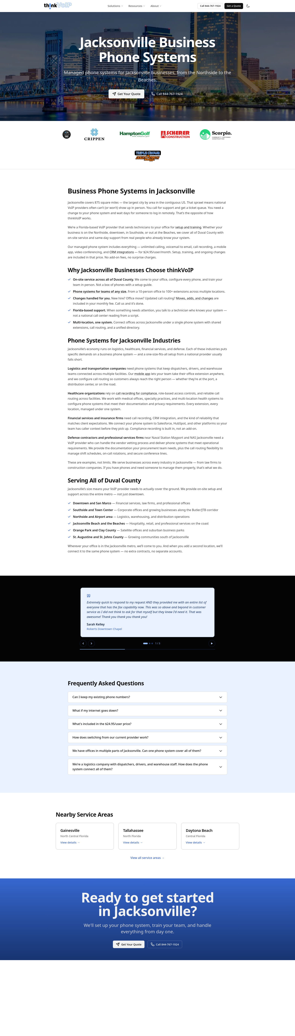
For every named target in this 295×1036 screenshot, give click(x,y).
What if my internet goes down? (147, 710)
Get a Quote (234, 6)
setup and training (188, 227)
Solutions (115, 6)
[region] (147, 618)
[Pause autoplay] (211, 643)
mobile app (142, 374)
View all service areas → (147, 858)
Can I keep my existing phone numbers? (147, 697)
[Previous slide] (83, 643)
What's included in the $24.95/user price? (147, 724)
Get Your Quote (126, 94)
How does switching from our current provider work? (147, 737)
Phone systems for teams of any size (99, 291)
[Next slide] (91, 643)
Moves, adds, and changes (194, 298)
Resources (136, 6)
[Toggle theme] (248, 6)
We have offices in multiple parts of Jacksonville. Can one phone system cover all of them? (147, 751)
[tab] (145, 643)
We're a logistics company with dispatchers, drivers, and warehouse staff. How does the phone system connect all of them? (147, 766)
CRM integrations (121, 252)
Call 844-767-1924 (210, 6)
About (156, 6)
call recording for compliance (136, 393)
